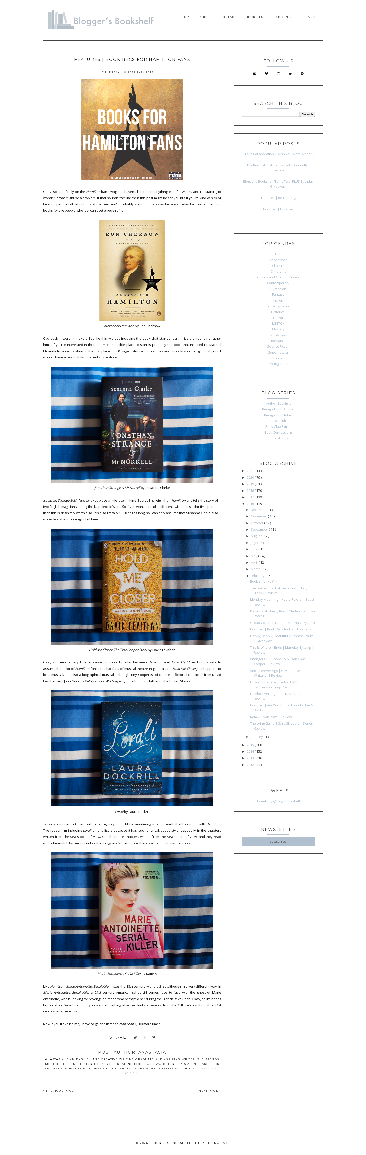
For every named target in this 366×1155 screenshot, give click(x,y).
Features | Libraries (278, 209)
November (259, 516)
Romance (278, 340)
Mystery (278, 329)
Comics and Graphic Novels (278, 277)
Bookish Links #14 (264, 581)
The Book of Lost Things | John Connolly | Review (278, 167)
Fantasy (278, 294)
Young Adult (278, 363)
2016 (251, 503)
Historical (278, 312)
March (256, 569)
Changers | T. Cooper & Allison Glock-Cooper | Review (279, 661)
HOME (186, 17)
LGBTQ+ (278, 323)
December (259, 509)
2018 (251, 490)
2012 (251, 764)
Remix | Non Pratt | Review (271, 717)
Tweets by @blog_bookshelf (278, 801)
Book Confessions (278, 432)
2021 (251, 470)
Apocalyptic (278, 260)
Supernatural (278, 352)
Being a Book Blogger (278, 409)
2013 (251, 758)
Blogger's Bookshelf (170, 1143)
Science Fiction (278, 346)
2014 (251, 751)
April (254, 562)
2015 (251, 744)
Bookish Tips (278, 438)
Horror (278, 317)
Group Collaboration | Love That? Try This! (282, 622)
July (254, 542)
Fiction (278, 300)
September (260, 529)
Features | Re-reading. (278, 197)
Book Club (278, 420)
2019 (251, 484)
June (254, 549)
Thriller (278, 358)
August (256, 536)
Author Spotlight (278, 403)
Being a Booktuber (278, 415)
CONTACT (229, 17)
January (257, 736)
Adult (278, 254)
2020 (251, 477)
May (254, 555)
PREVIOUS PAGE (58, 1091)
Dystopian (278, 289)
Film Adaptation (278, 306)
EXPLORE (282, 17)
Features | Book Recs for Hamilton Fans (280, 629)
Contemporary (278, 283)
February (258, 575)
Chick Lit (278, 265)
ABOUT (206, 17)
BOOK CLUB (256, 17)
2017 (251, 497)
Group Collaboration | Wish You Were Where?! (278, 154)
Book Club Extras (278, 426)
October (257, 522)
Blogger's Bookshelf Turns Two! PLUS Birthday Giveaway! (278, 184)
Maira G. (222, 1143)
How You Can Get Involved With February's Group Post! (274, 684)
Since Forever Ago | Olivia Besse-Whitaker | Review (275, 673)
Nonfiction (278, 335)
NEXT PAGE (210, 1091)
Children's (278, 271)
